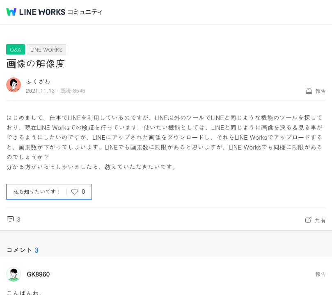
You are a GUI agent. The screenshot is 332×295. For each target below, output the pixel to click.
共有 (320, 220)
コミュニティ (85, 12)
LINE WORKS (46, 49)
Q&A (15, 49)
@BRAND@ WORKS (35, 12)
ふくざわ (38, 81)
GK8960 (38, 274)
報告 (320, 91)
